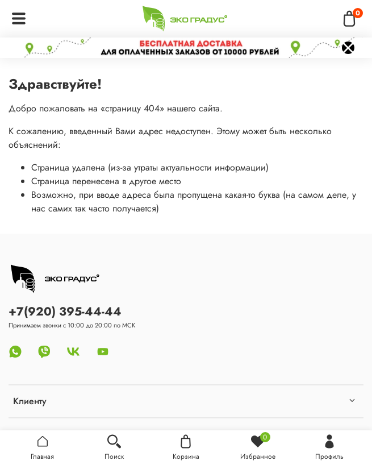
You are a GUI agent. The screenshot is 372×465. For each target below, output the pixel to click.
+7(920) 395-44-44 (65, 311)
